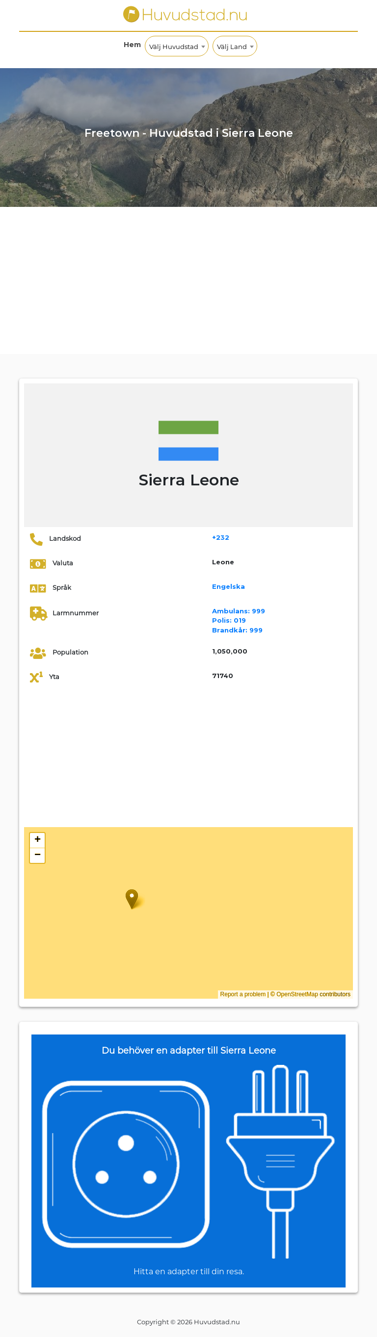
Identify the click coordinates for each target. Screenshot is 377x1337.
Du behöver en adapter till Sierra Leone (189, 1050)
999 (238, 611)
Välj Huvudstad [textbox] (173, 46)
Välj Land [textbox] (232, 46)
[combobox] (177, 46)
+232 (220, 537)
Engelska (228, 586)
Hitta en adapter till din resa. (189, 1271)
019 (229, 620)
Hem (132, 44)
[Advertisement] (188, 280)
